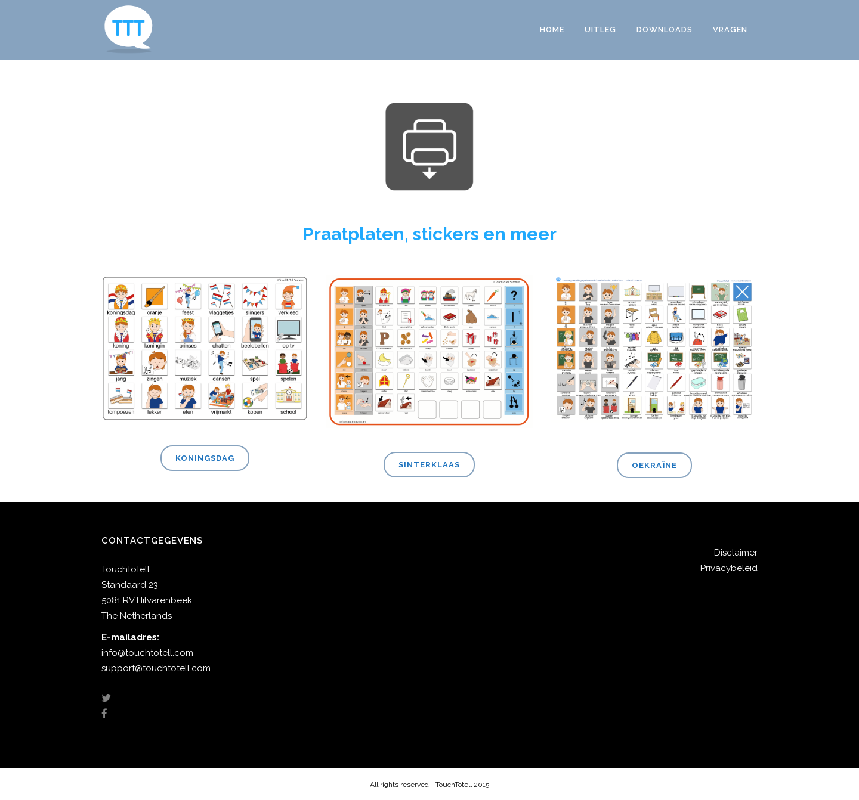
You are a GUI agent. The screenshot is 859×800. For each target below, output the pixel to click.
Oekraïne (654, 465)
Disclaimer (736, 552)
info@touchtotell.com (147, 652)
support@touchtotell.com (156, 668)
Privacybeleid (729, 568)
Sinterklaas (429, 464)
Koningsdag (204, 458)
